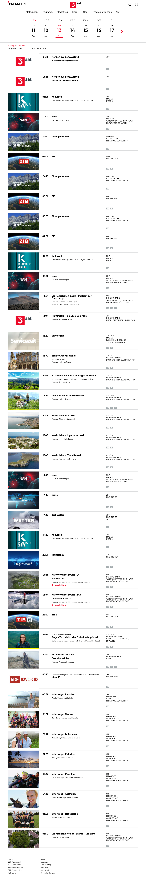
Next (121, 31)
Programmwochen (102, 12)
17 (112, 31)
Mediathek (62, 12)
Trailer (75, 12)
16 (99, 31)
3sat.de (10, 859)
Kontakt (43, 859)
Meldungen (32, 12)
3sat (118, 12)
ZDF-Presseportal (14, 862)
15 (85, 31)
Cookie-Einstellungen (48, 873)
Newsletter (44, 868)
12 (46, 31)
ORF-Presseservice (15, 870)
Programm (47, 12)
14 (72, 31)
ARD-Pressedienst (14, 865)
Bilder (85, 12)
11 (33, 31)
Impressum (44, 862)
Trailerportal (12, 873)
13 (59, 31)
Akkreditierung (45, 865)
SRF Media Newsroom (16, 868)
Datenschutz (45, 870)
